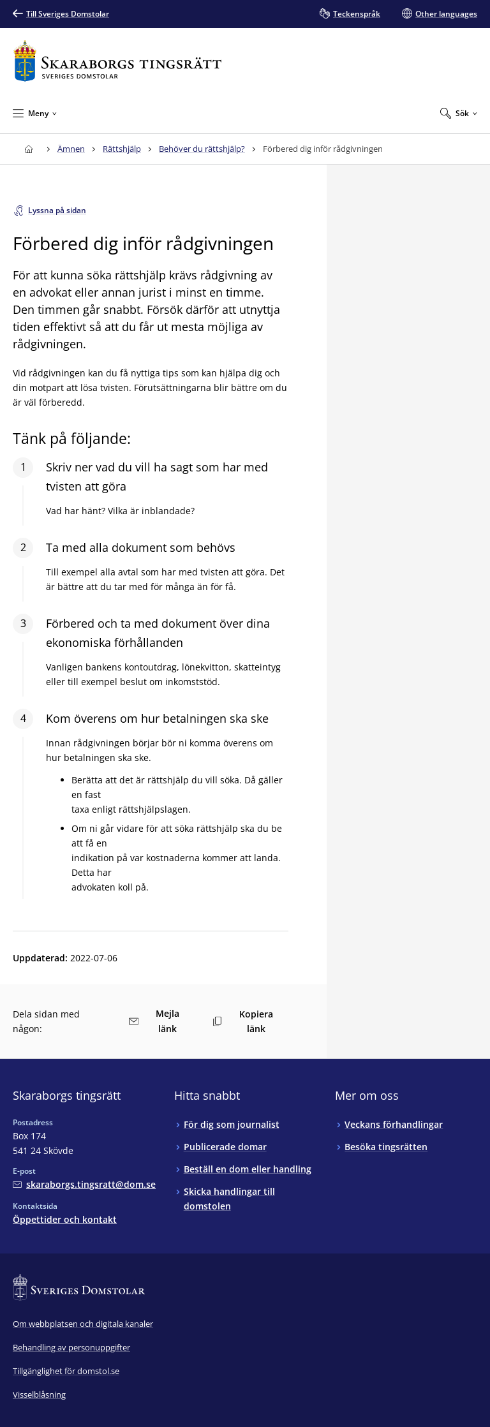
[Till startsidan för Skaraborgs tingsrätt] (117, 61)
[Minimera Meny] (35, 113)
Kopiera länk (242, 1021)
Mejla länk (154, 1021)
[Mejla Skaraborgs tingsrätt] (84, 1184)
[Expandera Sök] (458, 113)
